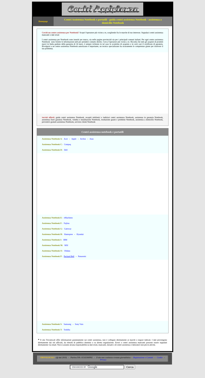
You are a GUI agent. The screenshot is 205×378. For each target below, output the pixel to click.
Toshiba (67, 330)
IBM (65, 240)
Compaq (67, 144)
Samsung (67, 324)
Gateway (68, 229)
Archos (83, 139)
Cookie (160, 357)
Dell (65, 150)
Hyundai (80, 234)
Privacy (103, 360)
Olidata (67, 251)
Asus (91, 139)
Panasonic (82, 256)
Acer (66, 139)
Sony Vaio (79, 324)
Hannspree (68, 234)
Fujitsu (66, 223)
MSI (66, 245)
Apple (73, 139)
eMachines (68, 218)
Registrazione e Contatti (143, 357)
